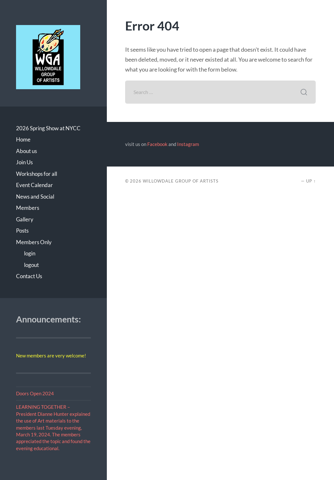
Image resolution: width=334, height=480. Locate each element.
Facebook (157, 144)
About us (26, 151)
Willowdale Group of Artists (180, 181)
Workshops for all (36, 173)
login (29, 253)
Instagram (188, 144)
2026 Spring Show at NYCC (48, 128)
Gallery (24, 219)
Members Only (34, 242)
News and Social (35, 196)
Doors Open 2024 (35, 393)
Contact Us (29, 276)
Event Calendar (34, 185)
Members (27, 207)
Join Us (24, 162)
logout (31, 264)
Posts (22, 230)
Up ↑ (311, 181)
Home (23, 139)
